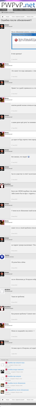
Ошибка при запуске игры (16, 362)
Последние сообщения (8, 12)
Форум (10, 9)
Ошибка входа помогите (15, 369)
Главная (4, 9)
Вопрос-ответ (17, 365)
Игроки (15, 9)
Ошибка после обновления (16, 383)
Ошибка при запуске (14, 376)
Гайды (21, 9)
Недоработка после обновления (18, 390)
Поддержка (27, 9)
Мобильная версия (6, 404)
